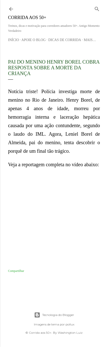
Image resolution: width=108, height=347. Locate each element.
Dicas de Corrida (64, 40)
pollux (70, 324)
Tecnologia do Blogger (54, 315)
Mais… (90, 40)
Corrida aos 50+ (27, 17)
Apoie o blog (33, 40)
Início (13, 40)
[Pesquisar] (97, 8)
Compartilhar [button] (16, 271)
